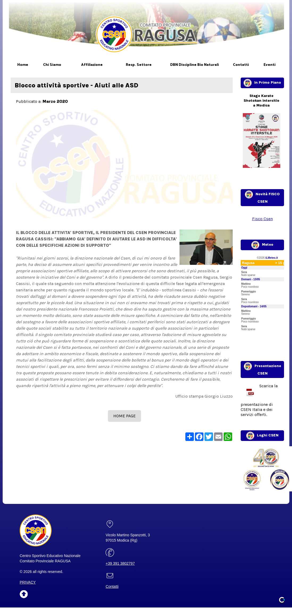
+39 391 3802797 (120, 563)
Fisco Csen (262, 218)
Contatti (112, 586)
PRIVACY (28, 582)
